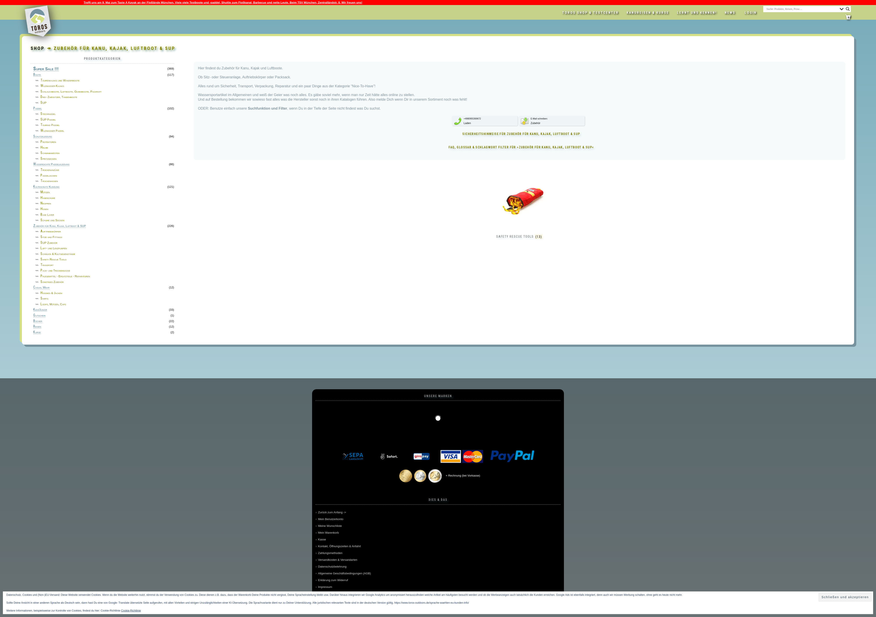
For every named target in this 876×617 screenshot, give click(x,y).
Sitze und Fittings (51, 237)
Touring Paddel (50, 125)
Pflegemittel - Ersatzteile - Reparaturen (65, 276)
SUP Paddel (48, 119)
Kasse (322, 539)
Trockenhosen (49, 181)
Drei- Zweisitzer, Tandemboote (59, 97)
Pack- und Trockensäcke (55, 270)
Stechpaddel (48, 114)
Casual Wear (41, 287)
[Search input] (801, 9)
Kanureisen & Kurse (648, 13)
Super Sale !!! (46, 69)
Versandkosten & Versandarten (337, 559)
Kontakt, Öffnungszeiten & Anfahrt (339, 546)
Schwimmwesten (50, 153)
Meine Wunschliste (330, 526)
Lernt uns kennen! (697, 13)
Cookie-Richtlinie (131, 610)
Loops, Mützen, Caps (53, 304)
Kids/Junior (40, 310)
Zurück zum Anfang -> (332, 512)
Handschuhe (48, 198)
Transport (47, 265)
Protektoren (48, 142)
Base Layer (47, 214)
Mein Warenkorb (328, 532)
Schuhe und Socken (52, 220)
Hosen (44, 209)
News (730, 13)
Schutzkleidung (42, 136)
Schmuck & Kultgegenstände (58, 254)
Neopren (46, 203)
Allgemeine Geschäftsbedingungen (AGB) (344, 573)
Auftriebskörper (51, 231)
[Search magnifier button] (848, 9)
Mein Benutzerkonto (330, 519)
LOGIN (751, 13)
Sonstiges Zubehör (52, 282)
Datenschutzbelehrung (332, 566)
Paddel (37, 108)
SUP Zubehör (49, 242)
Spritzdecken (49, 158)
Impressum (325, 587)
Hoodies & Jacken (51, 293)
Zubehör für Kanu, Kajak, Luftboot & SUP (59, 226)
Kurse (37, 332)
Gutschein (39, 315)
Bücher (37, 321)
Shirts (44, 298)
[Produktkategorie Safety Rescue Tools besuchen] (519, 212)
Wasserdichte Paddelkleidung (51, 164)
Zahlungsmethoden (330, 553)
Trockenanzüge (50, 170)
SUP (43, 102)
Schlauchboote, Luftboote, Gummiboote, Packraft (71, 91)
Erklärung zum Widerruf (333, 580)
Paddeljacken (49, 175)
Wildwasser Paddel (52, 130)
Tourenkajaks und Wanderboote (60, 80)
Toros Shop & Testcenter (590, 13)
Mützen (45, 192)
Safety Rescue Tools (53, 259)
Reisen (37, 326)
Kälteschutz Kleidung (46, 187)
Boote (37, 75)
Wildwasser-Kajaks (52, 86)
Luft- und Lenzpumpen (54, 248)
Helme (44, 147)
